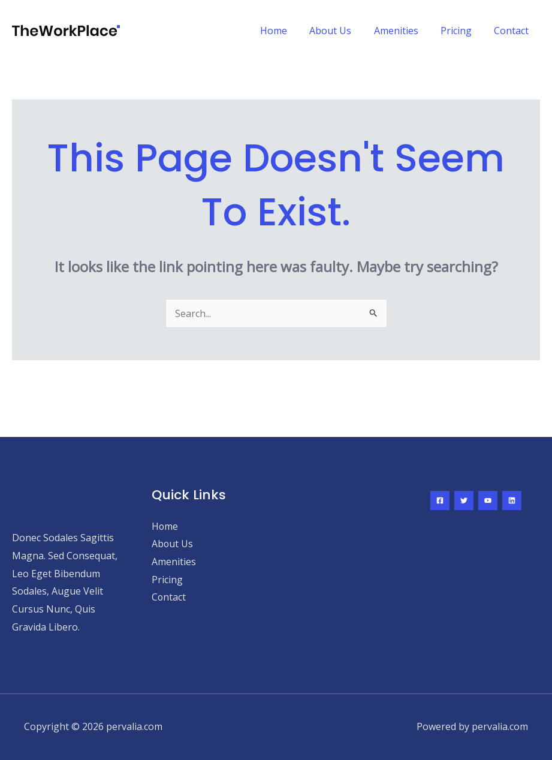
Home (288, 30)
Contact (513, 30)
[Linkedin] (511, 500)
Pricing (460, 30)
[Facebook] (440, 500)
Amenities (404, 30)
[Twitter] (463, 500)
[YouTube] (487, 500)
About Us (342, 30)
